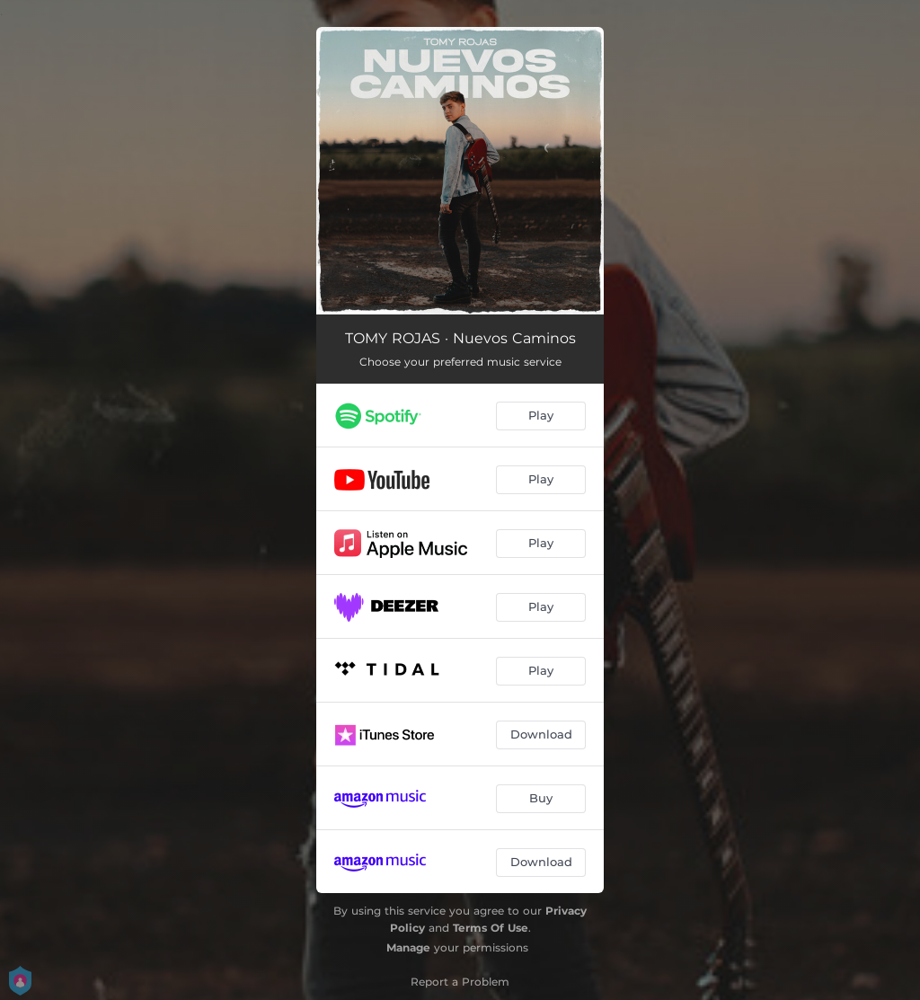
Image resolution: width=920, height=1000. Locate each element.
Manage (408, 947)
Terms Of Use (490, 927)
